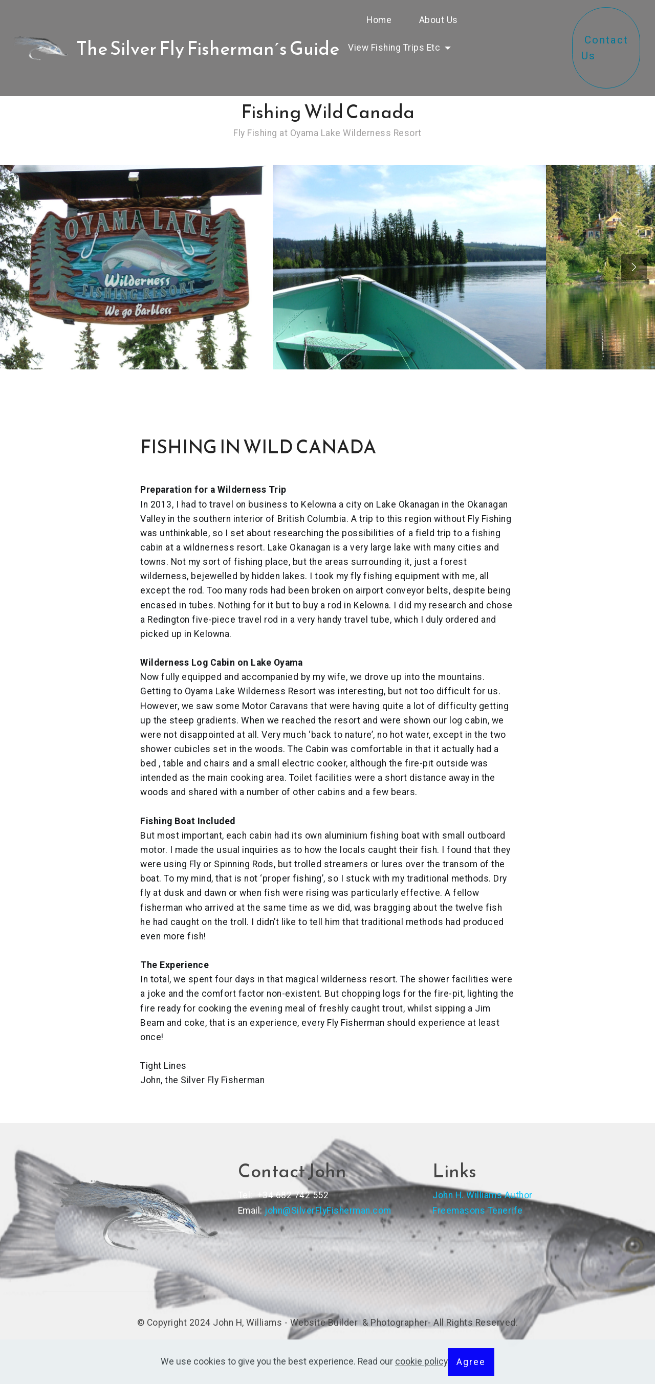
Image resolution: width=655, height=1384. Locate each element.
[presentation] (634, 267)
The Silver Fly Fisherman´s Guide (207, 48)
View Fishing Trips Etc (395, 47)
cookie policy (421, 1362)
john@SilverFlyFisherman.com (328, 1210)
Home (374, 20)
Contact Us (606, 56)
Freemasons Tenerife (477, 1210)
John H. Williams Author (482, 1195)
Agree (471, 1362)
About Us (443, 20)
